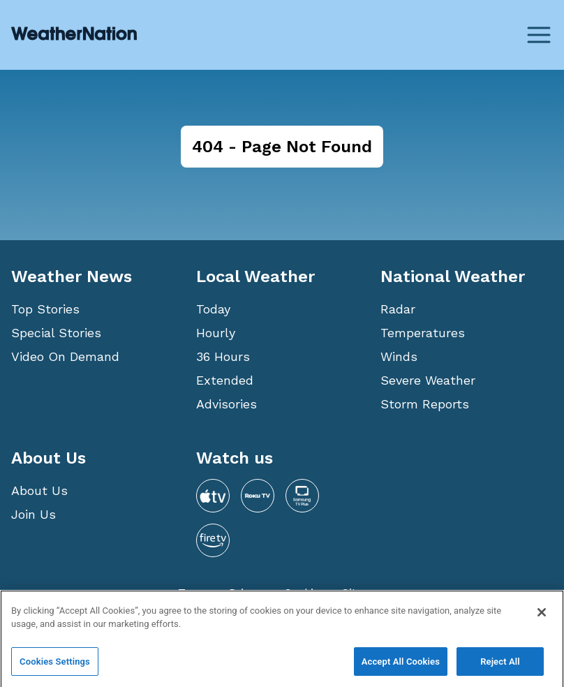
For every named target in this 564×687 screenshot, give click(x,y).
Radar (397, 309)
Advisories (226, 404)
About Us (39, 490)
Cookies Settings (55, 665)
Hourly (215, 332)
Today (213, 309)
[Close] (541, 616)
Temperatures (422, 332)
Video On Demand (65, 356)
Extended (224, 380)
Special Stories (56, 332)
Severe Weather (427, 380)
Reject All (500, 665)
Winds (398, 356)
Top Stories (45, 309)
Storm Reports (424, 404)
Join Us (33, 514)
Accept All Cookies (401, 665)
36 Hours (223, 356)
